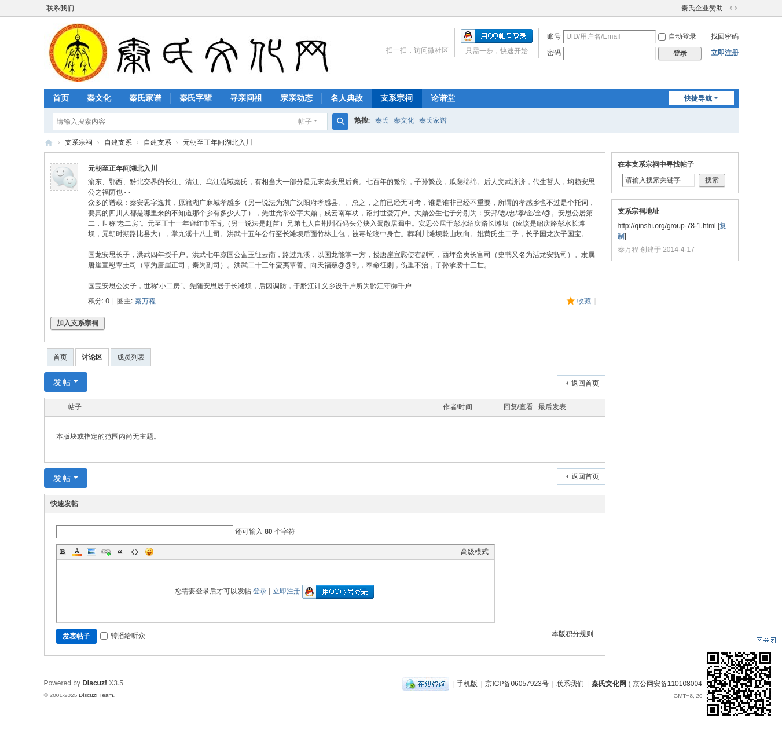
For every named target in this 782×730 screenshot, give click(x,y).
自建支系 (118, 142)
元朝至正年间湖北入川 (217, 142)
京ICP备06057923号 (516, 684)
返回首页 (585, 383)
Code (135, 551)
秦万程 (145, 301)
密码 (554, 53)
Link (106, 551)
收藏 (584, 301)
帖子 (305, 122)
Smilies (149, 551)
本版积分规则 (572, 634)
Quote (120, 551)
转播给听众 (122, 636)
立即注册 (725, 53)
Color (77, 551)
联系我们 (60, 8)
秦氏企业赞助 (702, 8)
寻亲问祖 (246, 97)
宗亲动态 (296, 97)
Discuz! (94, 683)
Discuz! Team (96, 695)
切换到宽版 (733, 8)
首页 (61, 97)
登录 (260, 591)
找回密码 (725, 36)
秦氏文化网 (48, 142)
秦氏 (382, 120)
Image (91, 551)
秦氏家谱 (145, 97)
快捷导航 (698, 98)
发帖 (62, 382)
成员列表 (131, 357)
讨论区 (92, 357)
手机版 (467, 684)
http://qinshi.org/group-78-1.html (667, 226)
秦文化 (99, 97)
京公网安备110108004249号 (677, 684)
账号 (554, 36)
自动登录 (677, 36)
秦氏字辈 (195, 97)
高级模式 (475, 552)
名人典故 (347, 97)
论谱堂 (443, 97)
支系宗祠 (396, 97)
